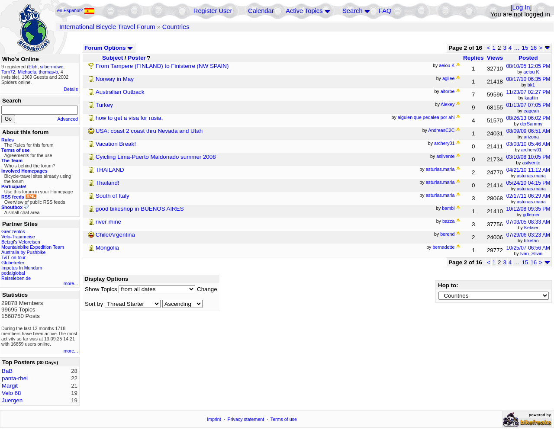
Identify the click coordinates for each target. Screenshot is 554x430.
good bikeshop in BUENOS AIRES (140, 208)
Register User (212, 10)
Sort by (94, 304)
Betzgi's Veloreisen (20, 241)
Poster (139, 58)
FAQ (385, 10)
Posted (528, 58)
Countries (176, 26)
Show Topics (101, 289)
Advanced (68, 119)
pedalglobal (13, 273)
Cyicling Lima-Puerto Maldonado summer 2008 (156, 157)
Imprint (214, 419)
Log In (521, 7)
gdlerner (531, 214)
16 (533, 48)
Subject (112, 58)
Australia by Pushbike (23, 252)
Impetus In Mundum (21, 267)
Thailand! (107, 183)
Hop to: (448, 285)
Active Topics (304, 10)
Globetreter (12, 262)
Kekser (531, 227)
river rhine (108, 221)
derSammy (531, 123)
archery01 (531, 149)
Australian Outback (120, 92)
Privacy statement (246, 419)
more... (71, 283)
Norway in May (115, 79)
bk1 (531, 84)
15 (525, 48)
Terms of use (284, 419)
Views (495, 58)
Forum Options (108, 48)
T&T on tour (13, 257)
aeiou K (531, 71)
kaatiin (531, 97)
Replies (473, 58)
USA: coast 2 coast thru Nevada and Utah (149, 131)
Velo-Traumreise (18, 236)
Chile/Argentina (115, 234)
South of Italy (112, 196)
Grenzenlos (13, 231)
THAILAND (110, 170)
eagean (531, 110)
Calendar (261, 10)
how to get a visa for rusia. (129, 118)
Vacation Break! (116, 144)
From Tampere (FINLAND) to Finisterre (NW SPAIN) (162, 66)
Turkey (104, 105)
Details (71, 89)
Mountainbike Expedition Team (32, 247)
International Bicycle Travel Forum (107, 26)
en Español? (75, 10)
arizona (531, 136)
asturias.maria (531, 175)
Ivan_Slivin (531, 253)
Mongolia (107, 247)
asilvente (531, 162)
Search (352, 10)
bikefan (531, 240)
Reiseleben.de (16, 278)
